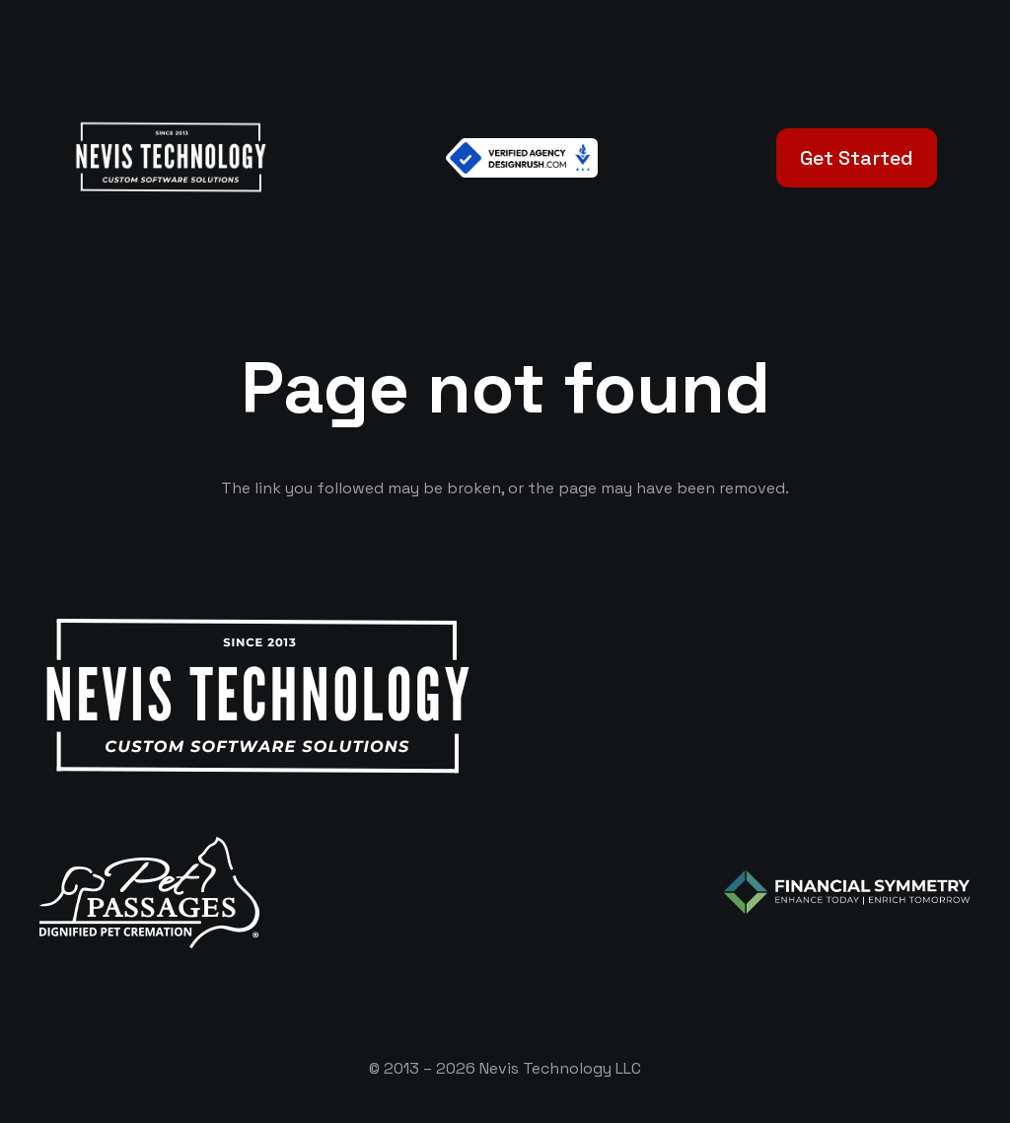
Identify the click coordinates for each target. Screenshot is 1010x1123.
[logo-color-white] (847, 892)
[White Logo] (170, 157)
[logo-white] (149, 892)
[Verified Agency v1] (522, 158)
